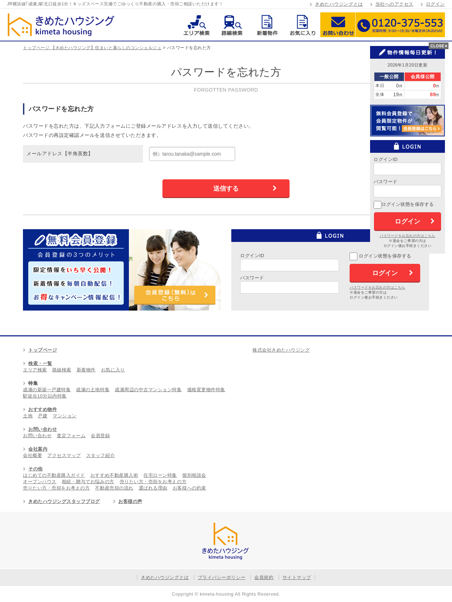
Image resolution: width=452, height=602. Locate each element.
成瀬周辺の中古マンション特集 (148, 389)
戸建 (42, 415)
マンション (65, 415)
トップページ (42, 350)
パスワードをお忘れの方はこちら (377, 287)
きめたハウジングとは (339, 4)
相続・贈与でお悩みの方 (88, 481)
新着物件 (267, 24)
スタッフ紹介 (100, 455)
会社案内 (37, 449)
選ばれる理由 (153, 488)
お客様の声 (130, 501)
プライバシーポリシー (221, 577)
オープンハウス (39, 481)
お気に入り (302, 24)
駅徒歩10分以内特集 (45, 396)
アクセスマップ (64, 455)
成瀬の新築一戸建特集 (47, 389)
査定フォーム (71, 435)
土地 (27, 415)
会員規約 (263, 577)
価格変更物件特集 (206, 389)
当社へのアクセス (394, 4)
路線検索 (231, 24)
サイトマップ (296, 577)
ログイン (435, 4)
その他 (35, 468)
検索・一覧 (40, 363)
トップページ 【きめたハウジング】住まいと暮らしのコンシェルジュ (92, 47)
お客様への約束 (189, 488)
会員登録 (100, 435)
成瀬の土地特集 (92, 389)
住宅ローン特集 (160, 475)
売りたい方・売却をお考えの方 (153, 481)
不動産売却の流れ (114, 488)
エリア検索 (196, 24)
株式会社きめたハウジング (281, 350)
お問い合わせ (337, 24)
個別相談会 (194, 475)
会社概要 (32, 455)
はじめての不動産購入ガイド (54, 475)
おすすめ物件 (42, 409)
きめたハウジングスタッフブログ (64, 501)
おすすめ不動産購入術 (114, 475)
